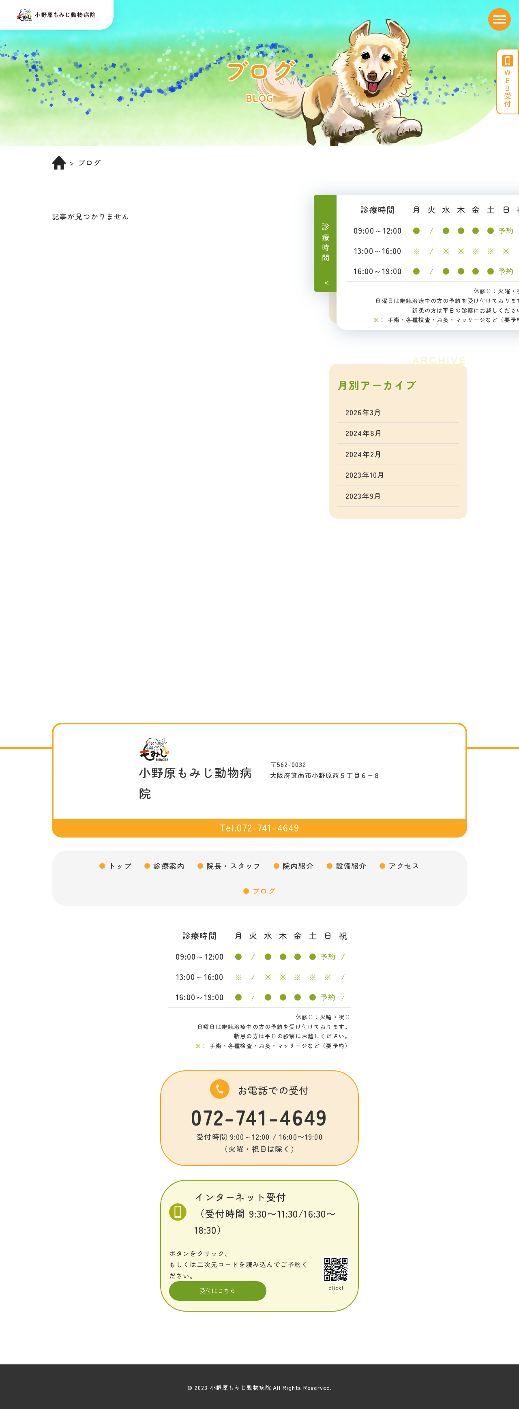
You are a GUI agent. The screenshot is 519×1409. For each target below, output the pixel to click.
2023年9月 (363, 495)
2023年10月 (365, 474)
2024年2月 (363, 454)
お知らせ (361, 258)
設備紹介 (351, 865)
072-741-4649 (259, 1116)
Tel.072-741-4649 (259, 827)
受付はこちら (217, 1291)
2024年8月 (363, 432)
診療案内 (168, 865)
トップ (119, 865)
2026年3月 (363, 412)
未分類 (357, 300)
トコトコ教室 (368, 279)
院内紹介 (298, 865)
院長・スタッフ (233, 865)
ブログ (263, 890)
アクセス (404, 865)
